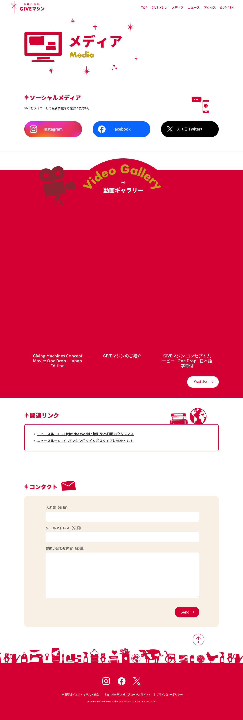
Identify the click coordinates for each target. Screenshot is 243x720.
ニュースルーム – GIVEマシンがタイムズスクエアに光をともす (85, 440)
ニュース (194, 8)
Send (185, 612)
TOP (144, 8)
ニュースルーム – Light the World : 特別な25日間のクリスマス (85, 433)
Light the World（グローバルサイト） (128, 694)
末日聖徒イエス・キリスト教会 (80, 694)
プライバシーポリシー (169, 694)
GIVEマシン (159, 8)
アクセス (210, 8)
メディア (178, 8)
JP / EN (227, 8)
